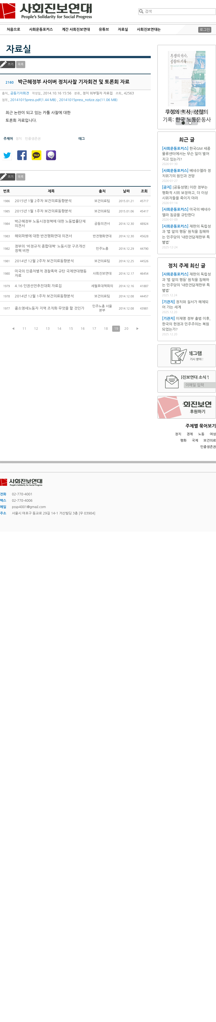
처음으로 (13, 29)
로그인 (205, 30)
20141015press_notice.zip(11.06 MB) (88, 100)
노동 (201, 434)
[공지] (167, 187)
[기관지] (168, 302)
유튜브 (104, 29)
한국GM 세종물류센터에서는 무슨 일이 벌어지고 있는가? (186, 154)
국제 (195, 440)
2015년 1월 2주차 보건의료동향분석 (43, 201)
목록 (21, 64)
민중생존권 (208, 447)
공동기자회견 (19, 93)
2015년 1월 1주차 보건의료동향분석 (43, 211)
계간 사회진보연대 (76, 29)
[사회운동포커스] (175, 148)
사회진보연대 (46, 11)
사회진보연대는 (149, 29)
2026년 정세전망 (187, 112)
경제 (190, 434)
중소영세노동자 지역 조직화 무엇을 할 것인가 (49, 308)
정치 (178, 434)
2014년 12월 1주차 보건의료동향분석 (44, 296)
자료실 (123, 29)
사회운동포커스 (41, 29)
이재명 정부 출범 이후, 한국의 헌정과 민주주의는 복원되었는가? (186, 324)
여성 (213, 434)
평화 (183, 440)
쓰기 (11, 64)
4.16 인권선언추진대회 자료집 (38, 286)
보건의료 (210, 440)
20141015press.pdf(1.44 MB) (33, 100)
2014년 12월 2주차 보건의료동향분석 (44, 261)
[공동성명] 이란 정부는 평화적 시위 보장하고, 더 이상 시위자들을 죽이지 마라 (185, 193)
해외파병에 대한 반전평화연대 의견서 (43, 236)
